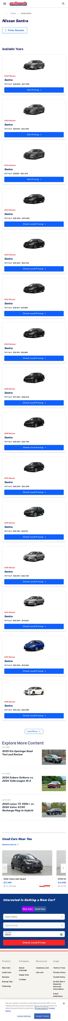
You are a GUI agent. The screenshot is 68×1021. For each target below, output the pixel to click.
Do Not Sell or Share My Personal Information (59, 985)
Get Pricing (34, 90)
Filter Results (14, 30)
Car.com (39, 972)
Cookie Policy (59, 977)
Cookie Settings (24, 1016)
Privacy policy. (41, 1008)
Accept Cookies (42, 1016)
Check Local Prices (34, 942)
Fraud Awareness (58, 994)
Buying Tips (7, 981)
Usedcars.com (42, 968)
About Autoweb (23, 969)
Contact (22, 979)
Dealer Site (24, 975)
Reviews (5, 977)
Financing (6, 986)
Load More (34, 731)
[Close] (64, 1003)
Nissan (13, 13)
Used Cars (40, 909)
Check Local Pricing (34, 224)
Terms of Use (59, 968)
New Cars (28, 909)
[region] (34, 1010)
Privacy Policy (59, 972)
